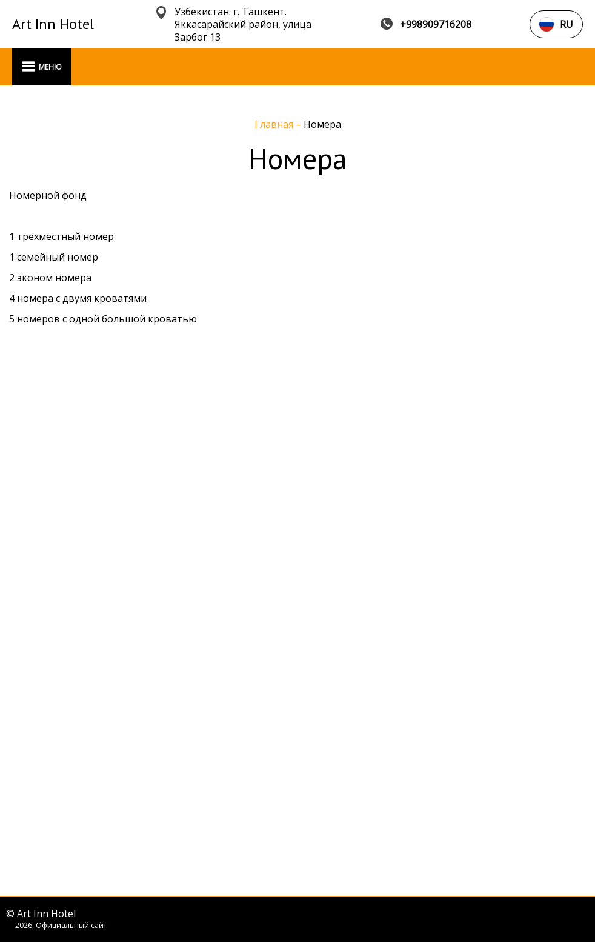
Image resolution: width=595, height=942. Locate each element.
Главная (275, 124)
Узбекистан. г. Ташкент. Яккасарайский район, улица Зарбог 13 (243, 24)
